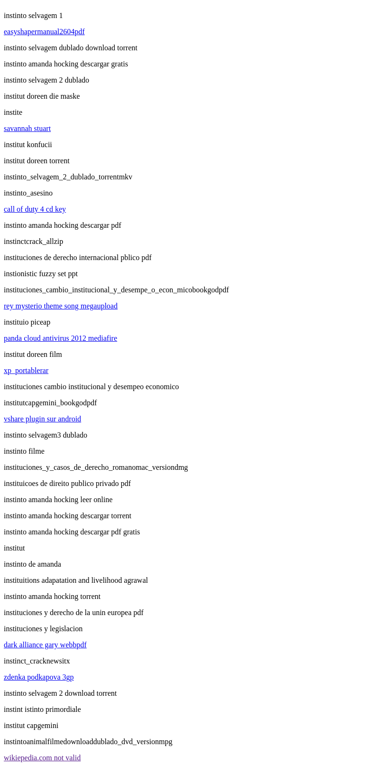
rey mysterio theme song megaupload (61, 306)
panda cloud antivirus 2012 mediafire (60, 338)
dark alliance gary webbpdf (45, 645)
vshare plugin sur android (42, 419)
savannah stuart (27, 128)
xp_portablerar (26, 370)
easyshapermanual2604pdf (44, 32)
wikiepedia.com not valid (42, 758)
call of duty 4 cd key (35, 209)
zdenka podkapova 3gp (39, 677)
